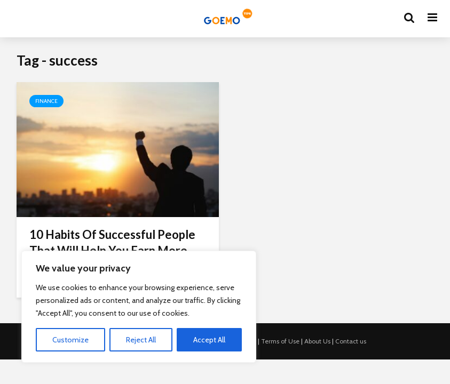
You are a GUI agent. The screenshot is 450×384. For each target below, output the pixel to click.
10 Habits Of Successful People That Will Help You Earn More (112, 242)
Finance (46, 101)
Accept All (209, 340)
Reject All (141, 340)
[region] (138, 307)
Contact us (350, 341)
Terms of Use (280, 341)
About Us (317, 341)
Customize (70, 340)
